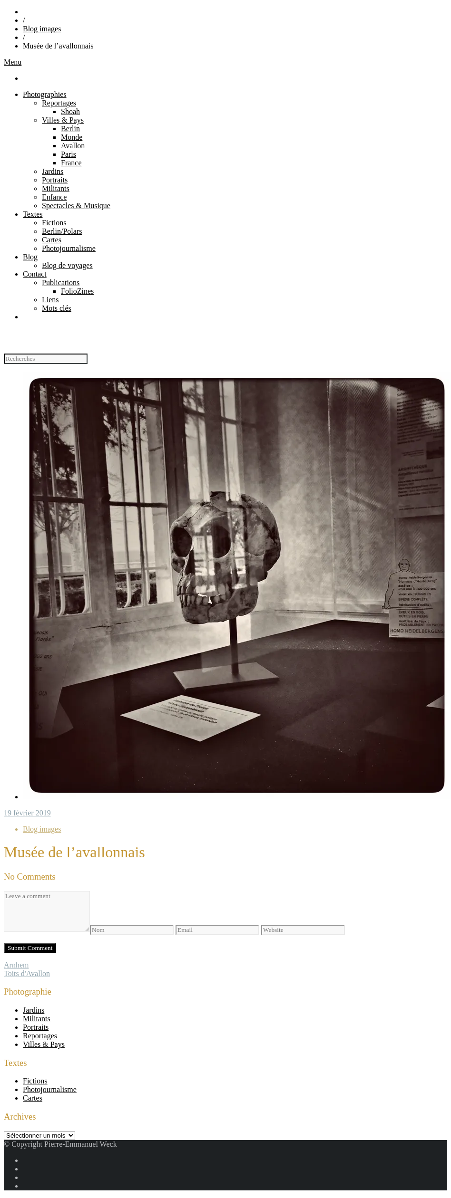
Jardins (52, 171)
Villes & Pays (63, 120)
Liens (50, 300)
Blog (30, 257)
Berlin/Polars (62, 231)
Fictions (54, 223)
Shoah (70, 111)
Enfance (54, 197)
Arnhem (16, 965)
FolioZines (77, 291)
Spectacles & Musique (76, 205)
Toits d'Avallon (27, 973)
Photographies (45, 94)
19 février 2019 (27, 813)
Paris (68, 154)
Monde (71, 137)
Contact (35, 274)
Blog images (42, 29)
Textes (33, 214)
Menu (12, 62)
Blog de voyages (67, 265)
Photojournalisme (69, 248)
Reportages (59, 103)
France (71, 163)
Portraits (55, 180)
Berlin (70, 129)
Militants (55, 188)
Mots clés (56, 308)
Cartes (51, 240)
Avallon (73, 146)
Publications (60, 282)
